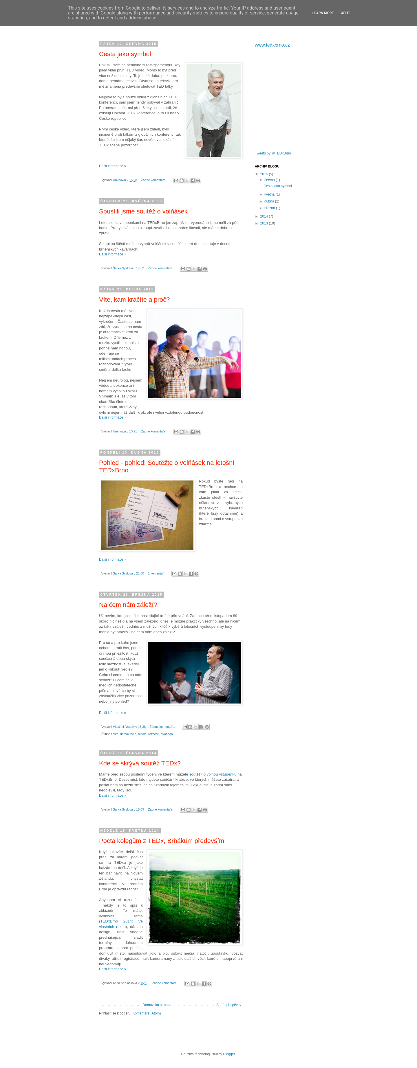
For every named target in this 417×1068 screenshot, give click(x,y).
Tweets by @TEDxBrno (273, 153)
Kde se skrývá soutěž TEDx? (140, 763)
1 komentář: (156, 573)
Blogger (229, 1054)
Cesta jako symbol (125, 54)
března (270, 208)
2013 (264, 223)
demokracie (128, 734)
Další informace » (112, 166)
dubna (269, 201)
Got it (344, 13)
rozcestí (153, 734)
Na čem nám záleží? (128, 604)
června (270, 180)
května (270, 194)
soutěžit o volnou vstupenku (213, 774)
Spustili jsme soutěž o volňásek (143, 211)
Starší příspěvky (228, 1005)
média (142, 734)
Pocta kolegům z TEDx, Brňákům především (161, 840)
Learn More (323, 13)
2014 (264, 216)
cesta (114, 734)
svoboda (167, 734)
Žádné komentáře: (154, 180)
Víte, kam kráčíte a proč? (134, 299)
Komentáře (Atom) (146, 1013)
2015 (264, 174)
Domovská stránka (156, 1005)
